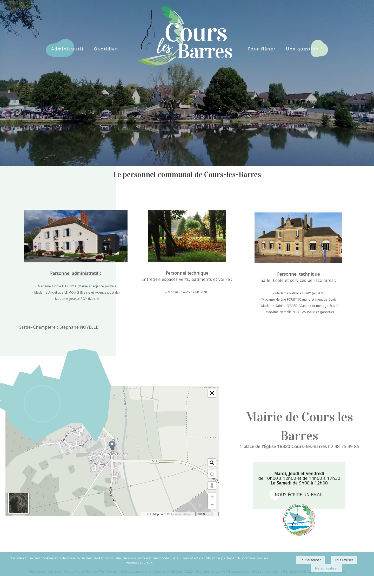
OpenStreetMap (180, 514)
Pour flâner (262, 49)
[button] (212, 393)
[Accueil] (183, 28)
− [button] (212, 505)
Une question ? (304, 49)
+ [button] (212, 497)
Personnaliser (326, 568)
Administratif (67, 49)
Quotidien (106, 49)
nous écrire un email (299, 494)
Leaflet (146, 514)
